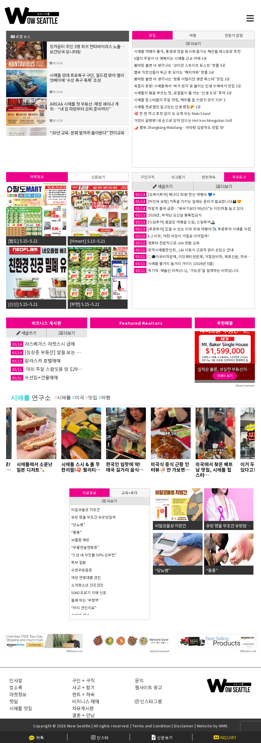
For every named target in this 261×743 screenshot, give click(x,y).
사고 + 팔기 (83, 687)
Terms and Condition (152, 725)
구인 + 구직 (83, 680)
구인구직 (148, 177)
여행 (192, 35)
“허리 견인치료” (83, 607)
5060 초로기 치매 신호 (88, 592)
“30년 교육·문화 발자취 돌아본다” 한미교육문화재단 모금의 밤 (87, 135)
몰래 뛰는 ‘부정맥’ (85, 600)
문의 (139, 680)
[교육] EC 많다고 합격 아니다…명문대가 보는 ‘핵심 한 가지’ (180, 113)
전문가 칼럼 (234, 35)
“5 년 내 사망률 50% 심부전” (94, 555)
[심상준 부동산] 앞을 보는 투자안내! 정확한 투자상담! (47, 352)
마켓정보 (37, 176)
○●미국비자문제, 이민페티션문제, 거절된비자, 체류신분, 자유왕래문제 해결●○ (193, 256)
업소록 (15, 687)
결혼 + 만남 (83, 715)
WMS (223, 725)
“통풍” (76, 532)
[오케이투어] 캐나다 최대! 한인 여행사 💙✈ (175, 194)
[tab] (152, 35)
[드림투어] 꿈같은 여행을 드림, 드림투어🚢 (174, 222)
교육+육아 (129, 492)
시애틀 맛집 (20, 708)
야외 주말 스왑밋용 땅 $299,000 (47, 368)
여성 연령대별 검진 (86, 577)
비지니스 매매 (85, 701)
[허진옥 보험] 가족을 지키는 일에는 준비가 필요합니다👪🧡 (188, 201)
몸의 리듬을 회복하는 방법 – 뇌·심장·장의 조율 (171, 79)
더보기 (193, 43)
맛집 (152, 35)
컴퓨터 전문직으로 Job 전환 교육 (167, 243)
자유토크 (239, 177)
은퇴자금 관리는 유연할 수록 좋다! (160, 51)
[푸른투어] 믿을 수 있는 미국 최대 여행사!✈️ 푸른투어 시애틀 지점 (192, 229)
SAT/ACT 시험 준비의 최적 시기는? (161, 86)
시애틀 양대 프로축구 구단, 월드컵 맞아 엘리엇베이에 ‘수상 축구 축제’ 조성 (87, 78)
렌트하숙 (209, 177)
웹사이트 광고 (148, 687)
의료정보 (89, 492)
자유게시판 (83, 708)
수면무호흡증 (81, 570)
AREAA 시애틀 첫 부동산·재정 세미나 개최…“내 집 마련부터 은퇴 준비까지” (84, 106)
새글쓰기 (163, 186)
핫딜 (13, 701)
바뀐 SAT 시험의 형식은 (152, 65)
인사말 (15, 680)
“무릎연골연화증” (85, 547)
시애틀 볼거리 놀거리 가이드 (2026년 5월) (174, 263)
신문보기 (98, 177)
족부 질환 (78, 562)
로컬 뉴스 (21, 36)
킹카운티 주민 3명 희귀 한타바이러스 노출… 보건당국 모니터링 (87, 49)
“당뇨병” (78, 524)
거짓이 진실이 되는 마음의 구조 (158, 127)
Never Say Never (148, 58)
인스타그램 (148, 701)
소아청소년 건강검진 (87, 585)
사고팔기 (178, 177)
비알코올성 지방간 (85, 509)
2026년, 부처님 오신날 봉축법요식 (168, 215)
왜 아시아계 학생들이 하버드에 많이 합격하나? (170, 99)
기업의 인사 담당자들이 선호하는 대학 (163, 120)
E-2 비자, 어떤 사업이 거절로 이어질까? (171, 236)
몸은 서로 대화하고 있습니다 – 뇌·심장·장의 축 (171, 106)
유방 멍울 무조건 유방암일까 (93, 517)
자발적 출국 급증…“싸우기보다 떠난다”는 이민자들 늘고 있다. (189, 208)
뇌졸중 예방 (80, 539)
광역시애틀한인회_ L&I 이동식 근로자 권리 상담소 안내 (184, 250)
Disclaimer (184, 725)
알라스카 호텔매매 (36, 360)
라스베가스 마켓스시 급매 (43, 343)
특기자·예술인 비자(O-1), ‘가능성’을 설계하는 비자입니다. (186, 270)
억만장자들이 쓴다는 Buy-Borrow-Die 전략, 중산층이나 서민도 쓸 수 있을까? (193, 72)
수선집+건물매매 (34, 377)
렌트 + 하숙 (83, 694)
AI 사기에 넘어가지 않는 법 (155, 92)
